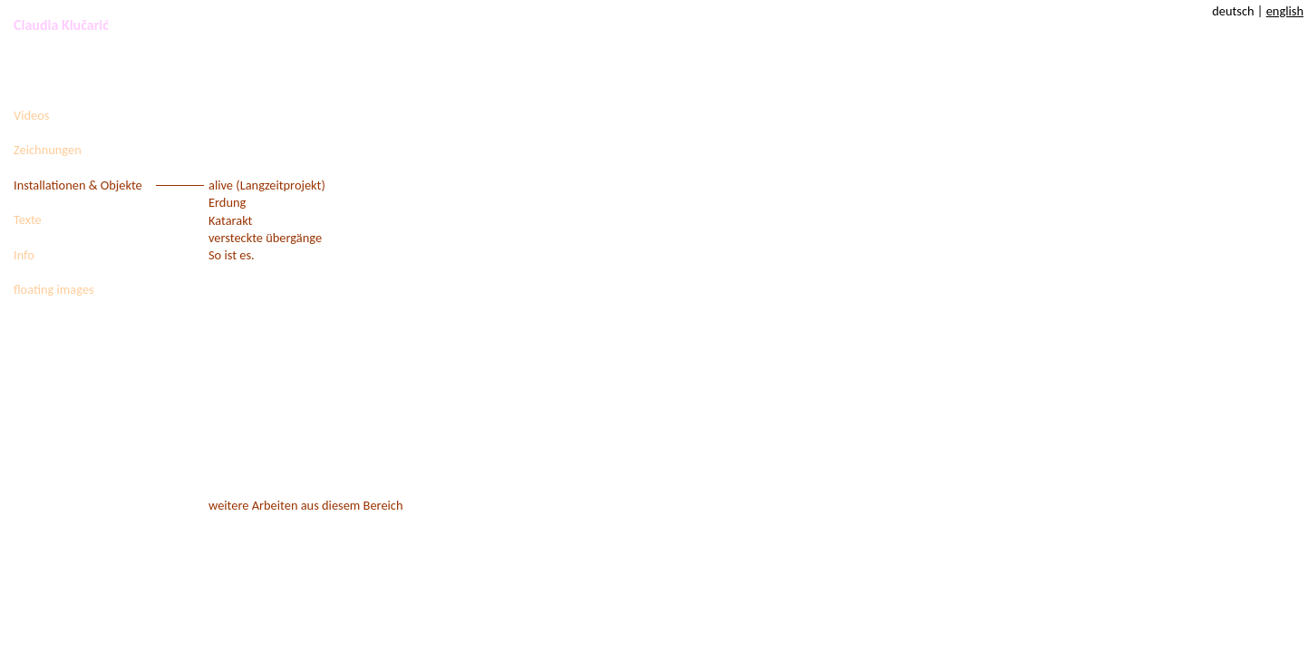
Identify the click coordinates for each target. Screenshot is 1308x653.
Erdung (227, 202)
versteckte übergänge (265, 237)
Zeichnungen (48, 149)
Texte (28, 219)
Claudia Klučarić (61, 25)
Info (24, 255)
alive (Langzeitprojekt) (266, 185)
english (1284, 11)
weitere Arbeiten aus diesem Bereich (305, 505)
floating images (54, 289)
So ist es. (231, 255)
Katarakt (230, 220)
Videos (31, 115)
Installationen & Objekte (78, 185)
